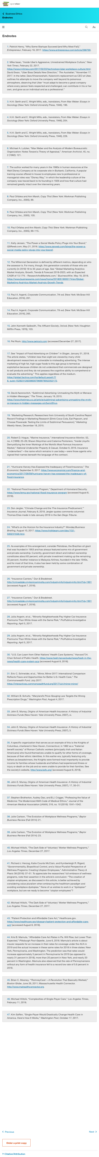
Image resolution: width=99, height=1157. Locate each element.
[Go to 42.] (9, 902)
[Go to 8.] (8, 196)
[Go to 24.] (9, 527)
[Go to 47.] (9, 1014)
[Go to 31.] (9, 673)
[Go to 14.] (9, 310)
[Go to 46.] (9, 998)
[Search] (86, 27)
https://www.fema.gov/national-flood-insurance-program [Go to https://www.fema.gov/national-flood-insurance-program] (37, 492)
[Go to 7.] (8, 167)
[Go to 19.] (9, 415)
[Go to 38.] (9, 816)
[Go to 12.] (9, 262)
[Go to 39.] (9, 832)
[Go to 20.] (9, 437)
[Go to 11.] (9, 243)
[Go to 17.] (9, 353)
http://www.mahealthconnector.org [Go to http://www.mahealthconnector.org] (25, 986)
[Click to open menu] (3, 27)
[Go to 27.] (9, 597)
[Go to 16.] (9, 341)
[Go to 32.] (9, 695)
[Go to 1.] (8, 46)
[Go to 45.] (9, 979)
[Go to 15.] (9, 325)
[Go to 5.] (8, 132)
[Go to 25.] (9, 546)
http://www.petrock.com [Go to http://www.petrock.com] (34, 341)
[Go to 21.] (9, 466)
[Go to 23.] (9, 508)
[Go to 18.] (9, 392)
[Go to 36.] (9, 781)
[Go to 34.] (9, 726)
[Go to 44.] (9, 937)
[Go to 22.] (9, 489)
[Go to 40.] (9, 847)
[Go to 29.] (9, 635)
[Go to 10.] (9, 227)
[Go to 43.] (9, 918)
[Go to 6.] (8, 148)
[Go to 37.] (9, 797)
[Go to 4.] (8, 117)
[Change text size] (94, 27)
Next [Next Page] (93, 1132)
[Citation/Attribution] (49, 1154)
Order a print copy (16, 1142)
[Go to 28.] (9, 616)
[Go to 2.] (8, 62)
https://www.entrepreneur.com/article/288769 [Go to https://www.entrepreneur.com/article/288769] (66, 49)
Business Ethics (12, 14)
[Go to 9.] (8, 211)
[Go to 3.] (8, 101)
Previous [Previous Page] (7, 1132)
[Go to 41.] (9, 863)
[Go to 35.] (9, 742)
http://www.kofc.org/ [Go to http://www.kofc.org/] (41, 769)
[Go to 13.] (9, 294)
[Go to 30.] (9, 654)
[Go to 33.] (9, 711)
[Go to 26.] (9, 578)
